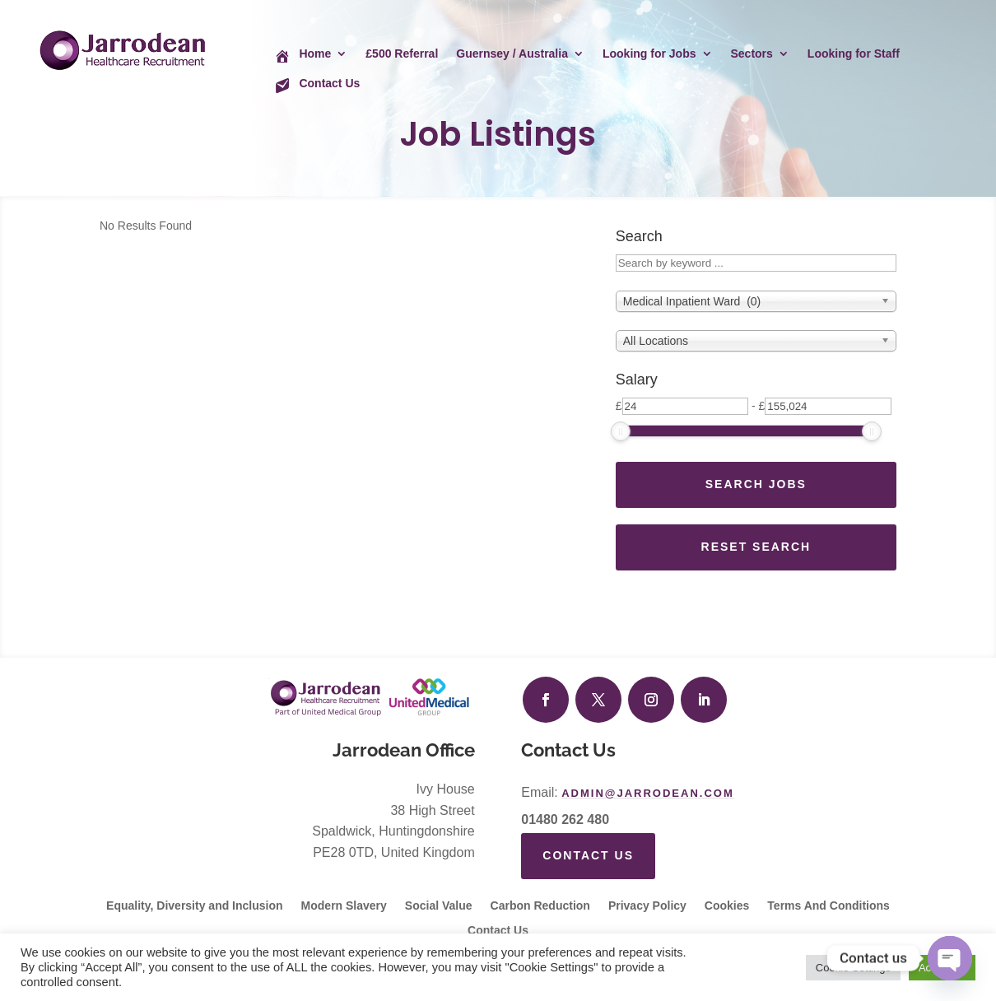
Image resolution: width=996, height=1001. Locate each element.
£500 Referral (401, 54)
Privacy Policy (647, 906)
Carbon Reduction (540, 906)
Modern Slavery (344, 906)
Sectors (752, 54)
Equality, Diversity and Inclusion (194, 906)
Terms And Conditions (828, 906)
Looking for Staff (854, 54)
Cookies (727, 906)
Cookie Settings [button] (853, 967)
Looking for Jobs (649, 54)
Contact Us (588, 855)
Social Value (438, 906)
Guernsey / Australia (512, 54)
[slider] (621, 431)
